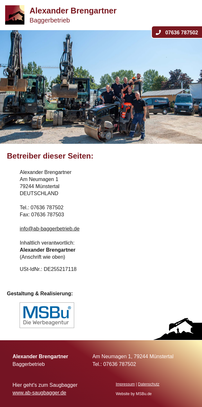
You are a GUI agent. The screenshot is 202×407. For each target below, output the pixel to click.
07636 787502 (177, 32)
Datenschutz (149, 384)
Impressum (125, 384)
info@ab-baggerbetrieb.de (49, 228)
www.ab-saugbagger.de (39, 392)
